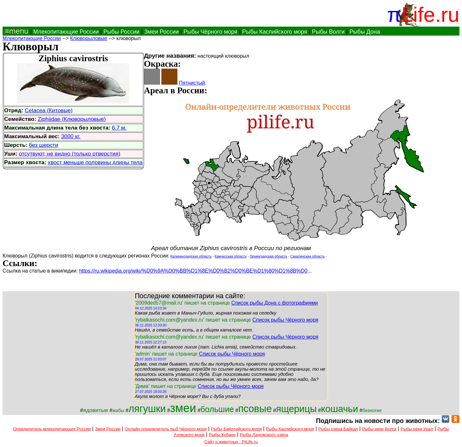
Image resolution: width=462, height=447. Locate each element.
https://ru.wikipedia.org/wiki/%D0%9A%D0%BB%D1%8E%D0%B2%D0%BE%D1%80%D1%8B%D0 (193, 271)
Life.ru (430, 14)
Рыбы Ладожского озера (264, 434)
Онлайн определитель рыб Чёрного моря (166, 428)
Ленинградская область (268, 256)
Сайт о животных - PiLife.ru (231, 441)
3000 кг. (71, 136)
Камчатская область (231, 256)
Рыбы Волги (328, 32)
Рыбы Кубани (222, 434)
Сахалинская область (307, 256)
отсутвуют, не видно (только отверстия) (69, 153)
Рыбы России (121, 32)
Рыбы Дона (364, 32)
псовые (255, 408)
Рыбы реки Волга (379, 428)
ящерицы (296, 408)
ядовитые (95, 410)
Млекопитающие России (65, 32)
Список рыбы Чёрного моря (285, 320)
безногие (372, 410)
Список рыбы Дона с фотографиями (274, 303)
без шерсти (43, 145)
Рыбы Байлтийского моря (236, 428)
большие (217, 409)
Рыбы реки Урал (417, 428)
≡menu (16, 31)
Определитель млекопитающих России (52, 428)
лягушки (147, 408)
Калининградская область (190, 256)
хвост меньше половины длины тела (95, 162)
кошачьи (339, 408)
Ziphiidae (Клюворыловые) (72, 119)
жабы (118, 410)
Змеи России (161, 32)
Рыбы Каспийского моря (274, 32)
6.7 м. (119, 127)
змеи (183, 408)
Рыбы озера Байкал (338, 428)
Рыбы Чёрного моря (210, 32)
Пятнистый (192, 83)
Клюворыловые (88, 38)
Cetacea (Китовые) (49, 110)
